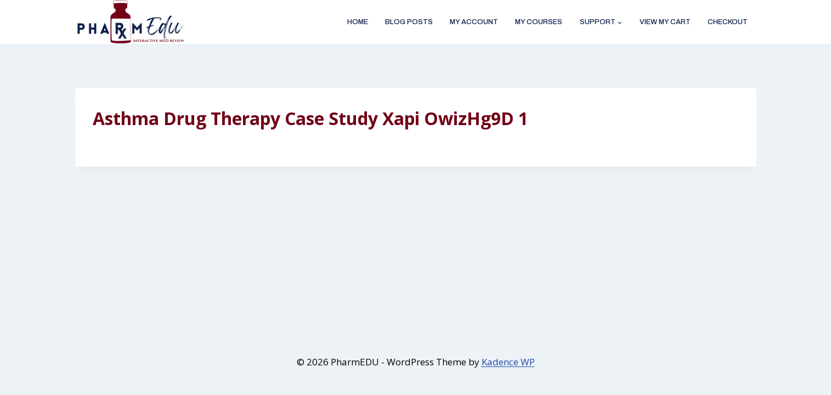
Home (357, 22)
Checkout (728, 22)
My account (474, 22)
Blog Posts (409, 22)
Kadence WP (508, 362)
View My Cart (665, 22)
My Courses (538, 22)
